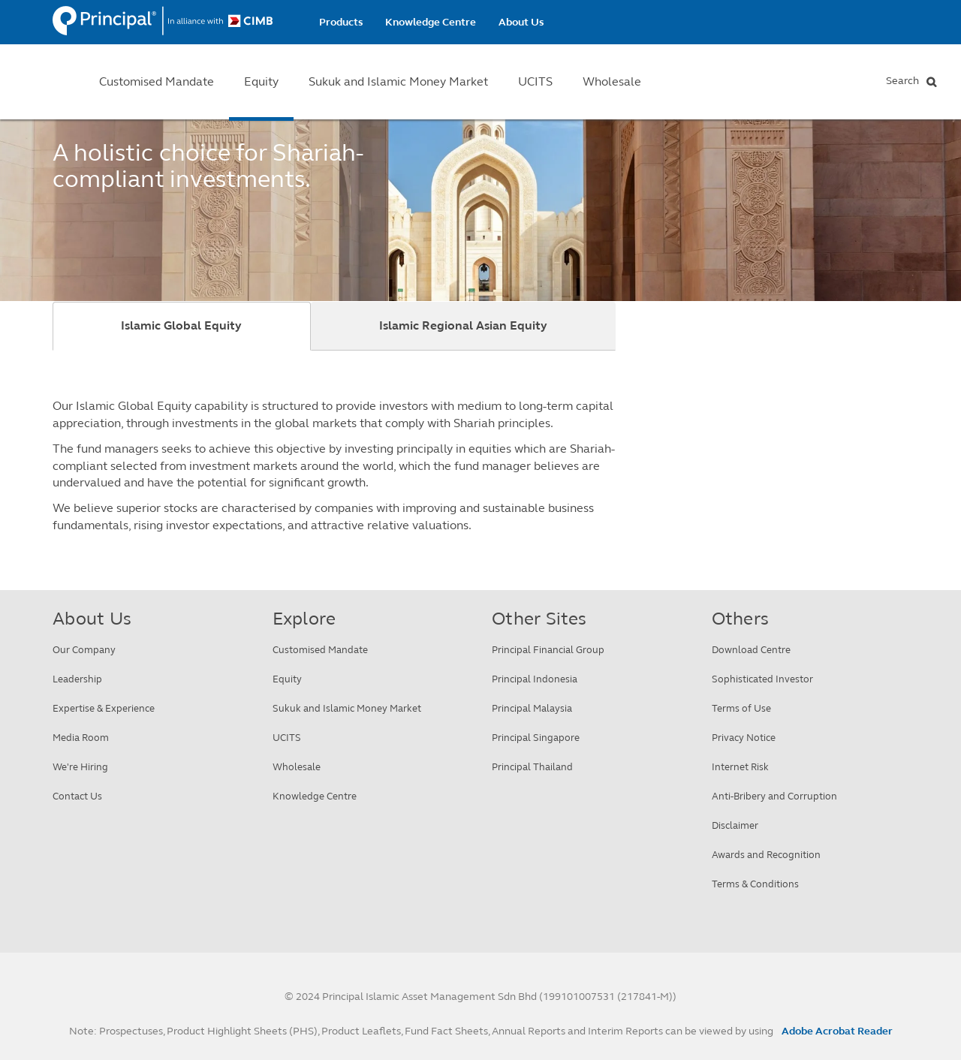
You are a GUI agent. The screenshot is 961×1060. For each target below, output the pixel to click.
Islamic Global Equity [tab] (181, 325)
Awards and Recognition (766, 855)
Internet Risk (740, 767)
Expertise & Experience (104, 709)
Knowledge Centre (430, 22)
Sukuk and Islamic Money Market (398, 81)
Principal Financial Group (548, 650)
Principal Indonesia (534, 679)
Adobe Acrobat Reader (837, 1031)
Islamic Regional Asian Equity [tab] (463, 325)
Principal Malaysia (532, 709)
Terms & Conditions (755, 884)
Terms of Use (741, 709)
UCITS (535, 81)
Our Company (84, 650)
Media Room (81, 738)
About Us (521, 22)
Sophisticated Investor (762, 679)
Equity (261, 81)
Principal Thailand (532, 767)
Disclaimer (735, 826)
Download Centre (751, 650)
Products (341, 22)
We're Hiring (80, 767)
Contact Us (77, 796)
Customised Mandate (156, 81)
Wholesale (612, 81)
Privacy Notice (744, 738)
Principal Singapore (536, 738)
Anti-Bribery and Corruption (774, 796)
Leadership (77, 679)
